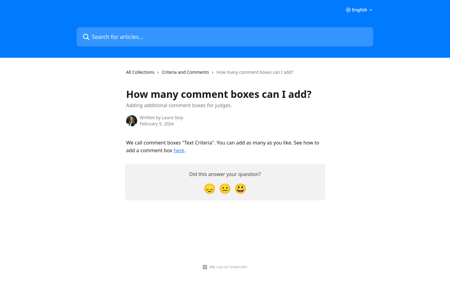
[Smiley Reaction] (240, 188)
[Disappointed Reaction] (209, 188)
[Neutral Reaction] (225, 188)
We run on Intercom (228, 267)
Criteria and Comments (185, 72)
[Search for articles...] (225, 37)
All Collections (140, 72)
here (179, 150)
